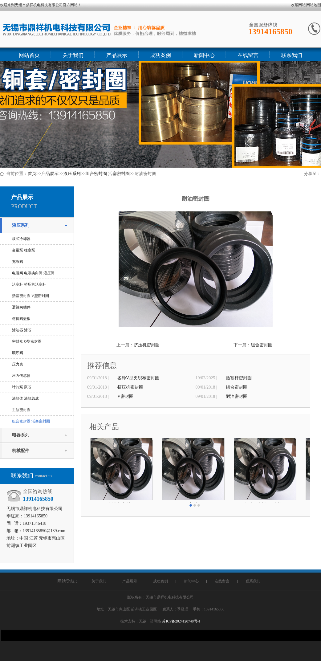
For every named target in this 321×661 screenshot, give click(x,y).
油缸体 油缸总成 (25, 398)
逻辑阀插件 (21, 307)
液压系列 (72, 173)
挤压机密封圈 (147, 345)
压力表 (17, 364)
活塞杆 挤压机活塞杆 (29, 284)
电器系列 (20, 435)
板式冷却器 (21, 239)
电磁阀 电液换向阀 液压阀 (33, 273)
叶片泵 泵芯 (21, 387)
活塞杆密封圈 (239, 378)
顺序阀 (17, 353)
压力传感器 (21, 375)
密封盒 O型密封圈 (27, 341)
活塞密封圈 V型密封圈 (30, 296)
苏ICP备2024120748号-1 (181, 621)
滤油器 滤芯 (21, 330)
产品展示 (50, 173)
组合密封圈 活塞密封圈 (107, 173)
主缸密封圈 (21, 410)
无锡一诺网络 (150, 621)
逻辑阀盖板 (21, 318)
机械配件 (20, 450)
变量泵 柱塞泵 (23, 250)
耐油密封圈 (236, 396)
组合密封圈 (261, 345)
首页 (32, 173)
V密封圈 (125, 396)
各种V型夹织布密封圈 (138, 378)
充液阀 (17, 261)
